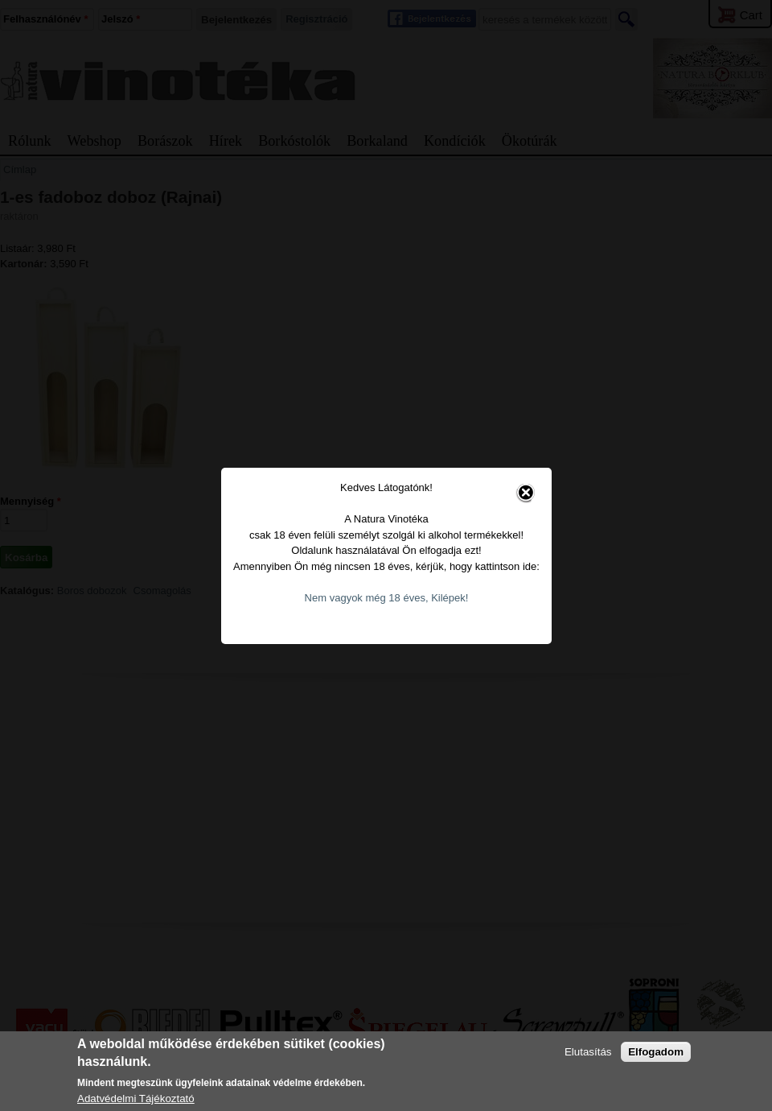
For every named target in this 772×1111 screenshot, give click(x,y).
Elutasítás (588, 1052)
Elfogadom (656, 1052)
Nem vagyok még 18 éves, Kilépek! (374, 582)
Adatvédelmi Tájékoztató (136, 1098)
